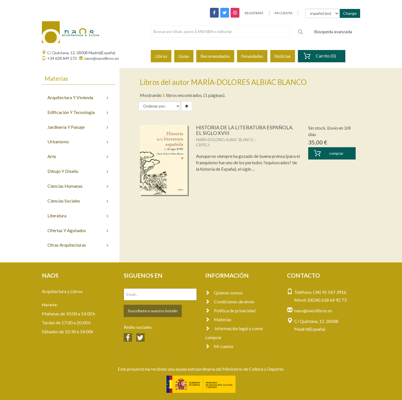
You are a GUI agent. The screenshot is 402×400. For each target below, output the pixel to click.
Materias (218, 319)
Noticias (282, 56)
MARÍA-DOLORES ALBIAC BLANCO (224, 139)
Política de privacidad (230, 310)
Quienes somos (224, 292)
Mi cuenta (219, 346)
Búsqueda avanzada (333, 31)
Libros (161, 56)
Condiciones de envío (229, 301)
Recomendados (215, 56)
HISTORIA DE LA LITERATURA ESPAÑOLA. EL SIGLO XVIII (244, 130)
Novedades (252, 56)
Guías (183, 56)
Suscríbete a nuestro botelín (153, 310)
